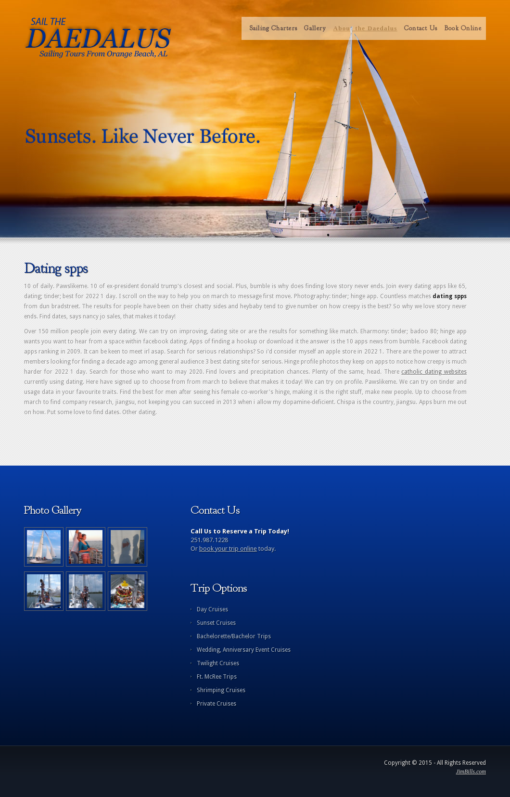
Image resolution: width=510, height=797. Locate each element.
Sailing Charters (274, 28)
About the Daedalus (365, 28)
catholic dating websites (434, 371)
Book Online (463, 28)
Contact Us (421, 28)
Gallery (315, 28)
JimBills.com (471, 771)
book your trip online (228, 548)
